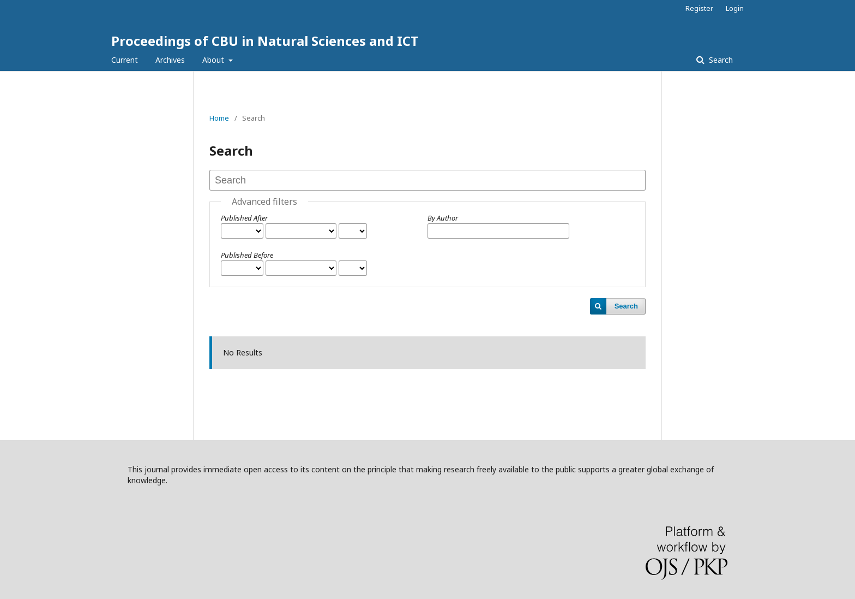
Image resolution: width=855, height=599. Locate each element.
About (214, 60)
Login (735, 8)
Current (124, 60)
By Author (443, 218)
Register (699, 8)
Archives (170, 60)
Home (219, 118)
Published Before (247, 255)
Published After (244, 218)
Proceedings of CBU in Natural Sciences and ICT (265, 41)
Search (720, 60)
